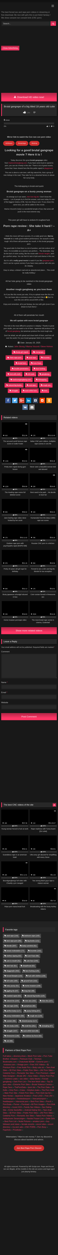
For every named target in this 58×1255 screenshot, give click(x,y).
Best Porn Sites (37, 1076)
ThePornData (20, 1062)
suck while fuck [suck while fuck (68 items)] (30, 1005)
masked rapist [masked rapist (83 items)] (13, 970)
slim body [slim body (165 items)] (12, 1000)
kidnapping (41, 380)
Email (4, 692)
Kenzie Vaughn (44, 254)
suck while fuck (30, 391)
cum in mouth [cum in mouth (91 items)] (13, 935)
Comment (5, 652)
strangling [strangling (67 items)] (47, 1000)
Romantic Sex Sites (25, 1048)
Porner (16, 1079)
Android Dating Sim (32, 1085)
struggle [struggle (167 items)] (11, 1005)
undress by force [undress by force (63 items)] (33, 1010)
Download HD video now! (29, 97)
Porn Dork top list (43, 1068)
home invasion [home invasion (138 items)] (32, 960)
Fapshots (7, 1105)
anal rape (31, 358)
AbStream (8, 143)
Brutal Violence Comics (42, 1059)
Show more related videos (29, 630)
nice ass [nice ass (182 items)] (30, 975)
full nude (30, 374)
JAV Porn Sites (46, 1045)
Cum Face (36, 363)
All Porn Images (38, 1079)
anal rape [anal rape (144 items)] (12, 910)
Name (4, 682)
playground (48, 168)
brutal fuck (21, 363)
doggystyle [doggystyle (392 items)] (12, 945)
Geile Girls (50, 1093)
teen (44, 391)
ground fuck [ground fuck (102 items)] (30, 955)
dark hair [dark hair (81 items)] (11, 940)
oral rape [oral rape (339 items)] (12, 980)
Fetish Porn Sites (26, 1068)
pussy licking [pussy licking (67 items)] (33, 985)
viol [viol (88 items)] (9, 1015)
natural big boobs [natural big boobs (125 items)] (36, 970)
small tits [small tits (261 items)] (30, 1000)
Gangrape (38, 352)
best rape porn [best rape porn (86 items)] (13, 915)
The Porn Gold (48, 1065)
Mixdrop (34, 143)
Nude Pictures (25, 1096)
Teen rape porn (14, 358)
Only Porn (13, 1065)
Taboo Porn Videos (44, 1090)
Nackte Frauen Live (35, 1093)
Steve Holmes (47, 346)
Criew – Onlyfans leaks (30, 1065)
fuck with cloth (14, 374)
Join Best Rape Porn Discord (29, 1123)
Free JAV (49, 1070)
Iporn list (31, 1062)
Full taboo (7, 1031)
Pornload (25, 1079)
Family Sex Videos (32, 1082)
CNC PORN (30, 1102)
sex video (24, 1053)
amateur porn (38, 1096)
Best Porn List (10, 1096)
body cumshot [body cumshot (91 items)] (29, 920)
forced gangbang (13, 331)
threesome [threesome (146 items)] (12, 1010)
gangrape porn (48, 260)
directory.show (19, 1031)
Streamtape (22, 143)
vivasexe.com (9, 1039)
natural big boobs (14, 385)
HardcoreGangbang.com (18, 163)
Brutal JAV (21, 1051)
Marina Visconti (32, 346)
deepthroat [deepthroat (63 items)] (29, 940)
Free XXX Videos (37, 1039)
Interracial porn (22, 1076)
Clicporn (14, 1034)
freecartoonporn (39, 1073)
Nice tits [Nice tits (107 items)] (47, 975)
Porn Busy (41, 1102)
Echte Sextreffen (15, 1085)
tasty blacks (35, 1053)
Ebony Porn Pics (47, 1051)
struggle (14, 391)
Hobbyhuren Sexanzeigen (14, 1093)
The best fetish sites (36, 1056)
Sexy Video (33, 1051)
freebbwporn (8, 1076)
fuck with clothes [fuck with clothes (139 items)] (36, 950)
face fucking (39, 369)
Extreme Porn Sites (21, 1059)
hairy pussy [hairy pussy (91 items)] (12, 960)
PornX (48, 1076)
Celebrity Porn (9, 1048)
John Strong (19, 346)
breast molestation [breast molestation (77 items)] (15, 925)
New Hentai (8, 1070)
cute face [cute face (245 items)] (32, 935)
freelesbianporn (23, 1073)
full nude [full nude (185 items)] (11, 955)
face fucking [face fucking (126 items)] (32, 945)
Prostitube (17, 1105)
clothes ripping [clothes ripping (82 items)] (13, 930)
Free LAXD (38, 1070)
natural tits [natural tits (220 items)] (12, 975)
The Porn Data (43, 1062)
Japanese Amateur (23, 1070)
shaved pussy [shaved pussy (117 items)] (29, 995)
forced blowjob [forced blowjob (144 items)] (14, 950)
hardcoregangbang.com (21, 380)
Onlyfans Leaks (11, 1053)
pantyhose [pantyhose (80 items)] (29, 980)
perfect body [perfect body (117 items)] (13, 985)
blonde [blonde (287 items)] (11, 920)
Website (4, 703)
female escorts (28, 1099)
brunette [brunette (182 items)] (35, 925)
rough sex (46, 385)
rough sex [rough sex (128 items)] (36, 990)
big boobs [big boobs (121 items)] (33, 915)
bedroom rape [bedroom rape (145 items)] (32, 910)
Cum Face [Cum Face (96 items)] (33, 930)
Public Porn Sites (30, 1045)
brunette (45, 358)
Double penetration (20, 369)
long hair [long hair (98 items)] (29, 965)
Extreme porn (42, 1036)
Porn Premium (42, 1048)
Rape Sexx (7, 1062)
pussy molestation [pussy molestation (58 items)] (15, 990)
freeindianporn (9, 1073)
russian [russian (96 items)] (11, 995)
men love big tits (33, 197)
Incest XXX (17, 1082)
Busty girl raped (21, 352)
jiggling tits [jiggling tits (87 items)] (12, 965)
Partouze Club (26, 1034)
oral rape (31, 385)
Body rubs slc (38, 1042)
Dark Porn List (20, 1056)
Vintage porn (22, 1039)
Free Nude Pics (23, 1042)
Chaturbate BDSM (26, 1036)
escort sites (41, 1099)
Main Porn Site (10, 1068)
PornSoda (7, 1079)
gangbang (44, 374)
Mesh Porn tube (34, 1031)
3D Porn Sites (15, 1045)
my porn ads (17, 1102)
